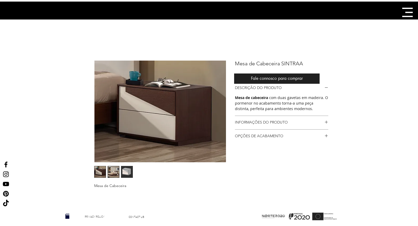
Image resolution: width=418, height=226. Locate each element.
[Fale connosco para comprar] (277, 78)
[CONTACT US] (136, 217)
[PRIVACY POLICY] (94, 217)
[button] (407, 12)
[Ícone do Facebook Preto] (6, 164)
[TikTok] (6, 203)
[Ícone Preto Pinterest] (6, 194)
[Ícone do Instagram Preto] (6, 174)
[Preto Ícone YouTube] (6, 184)
